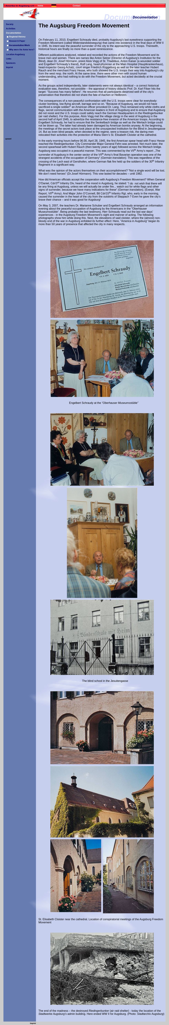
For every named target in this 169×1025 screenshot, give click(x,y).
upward (8, 139)
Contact (77, 5)
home (40, 5)
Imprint (33, 1023)
